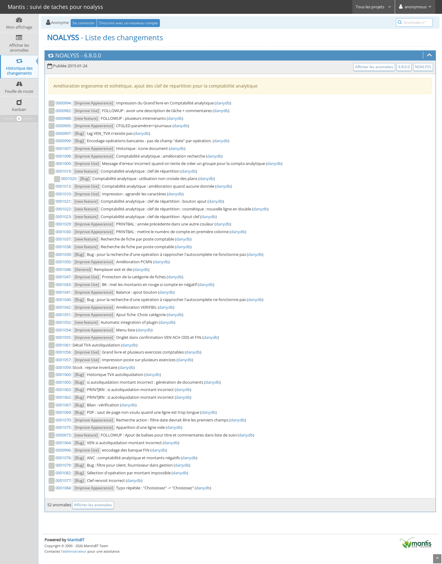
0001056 (63, 352)
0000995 (63, 125)
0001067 (63, 405)
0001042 (63, 307)
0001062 (63, 397)
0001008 (63, 156)
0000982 (63, 110)
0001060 (63, 374)
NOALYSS (67, 55)
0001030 (63, 231)
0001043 (63, 284)
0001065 (63, 382)
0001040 (63, 299)
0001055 (63, 337)
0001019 (63, 171)
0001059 (63, 367)
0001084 (63, 488)
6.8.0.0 (92, 55)
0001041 (63, 292)
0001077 (63, 480)
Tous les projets (373, 7)
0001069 (63, 412)
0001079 (63, 465)
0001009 (63, 163)
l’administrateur (74, 551)
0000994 (63, 103)
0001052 (63, 322)
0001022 (63, 209)
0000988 (63, 118)
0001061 (63, 345)
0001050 (63, 261)
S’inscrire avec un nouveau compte (128, 22)
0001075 (63, 427)
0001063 (63, 389)
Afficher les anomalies (374, 66)
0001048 (63, 269)
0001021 (63, 201)
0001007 (63, 148)
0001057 (63, 359)
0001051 (63, 314)
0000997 (63, 133)
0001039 (63, 254)
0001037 (63, 239)
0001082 (63, 473)
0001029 (63, 224)
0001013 (63, 186)
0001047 (63, 277)
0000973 (63, 435)
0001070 (63, 420)
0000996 (63, 450)
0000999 (63, 140)
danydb (223, 103)
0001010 (63, 194)
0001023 (63, 216)
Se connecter (83, 22)
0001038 (63, 246)
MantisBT (75, 539)
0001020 (68, 178)
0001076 (63, 457)
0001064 (63, 442)
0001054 (63, 330)
